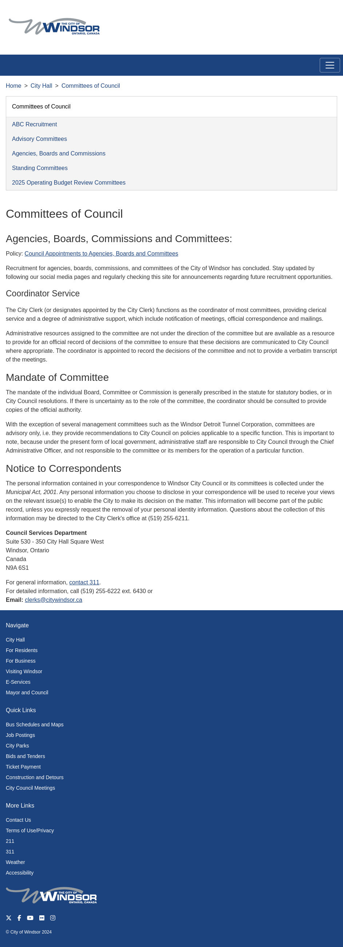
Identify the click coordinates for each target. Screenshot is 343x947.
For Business (21, 661)
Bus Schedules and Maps (35, 724)
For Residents (21, 650)
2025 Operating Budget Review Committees (68, 182)
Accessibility (19, 873)
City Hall (41, 86)
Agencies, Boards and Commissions (58, 153)
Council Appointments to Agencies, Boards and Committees (101, 253)
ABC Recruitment (34, 124)
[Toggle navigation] (330, 65)
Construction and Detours (35, 777)
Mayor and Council (27, 692)
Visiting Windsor (24, 671)
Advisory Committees (39, 139)
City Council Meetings (30, 788)
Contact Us (18, 820)
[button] (321, 13)
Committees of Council (90, 86)
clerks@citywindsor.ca (53, 600)
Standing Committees (40, 168)
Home (13, 86)
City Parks (17, 746)
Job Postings (20, 735)
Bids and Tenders (25, 756)
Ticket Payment (23, 767)
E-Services (18, 682)
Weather (15, 862)
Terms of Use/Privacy (30, 830)
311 (10, 852)
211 (10, 841)
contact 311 (84, 582)
